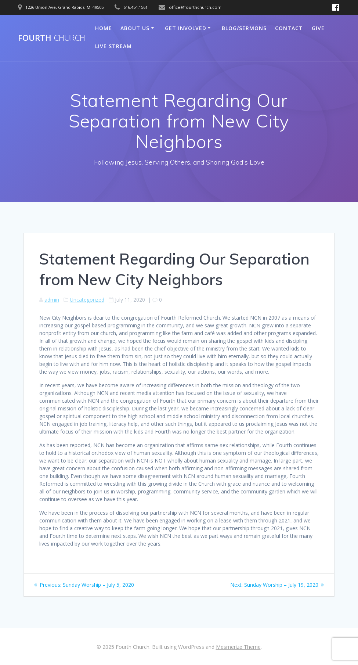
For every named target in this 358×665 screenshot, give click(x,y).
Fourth (51, 38)
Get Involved (185, 28)
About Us (134, 28)
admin (51, 299)
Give (318, 28)
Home (103, 28)
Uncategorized (87, 299)
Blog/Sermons (244, 28)
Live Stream (113, 46)
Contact (289, 28)
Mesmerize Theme (238, 646)
